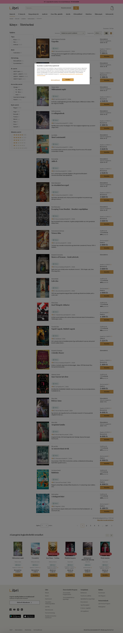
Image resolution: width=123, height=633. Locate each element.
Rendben (68, 79)
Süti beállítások (55, 80)
